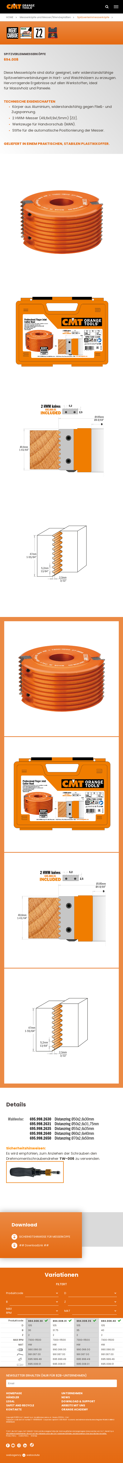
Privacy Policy (11, 1436)
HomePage (14, 1393)
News (65, 1397)
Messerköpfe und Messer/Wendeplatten (45, 17)
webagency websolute (23, 1455)
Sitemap (34, 1436)
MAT (67, 1311)
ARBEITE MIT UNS (73, 1405)
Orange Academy (74, 1409)
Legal (10, 1401)
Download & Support (78, 1401)
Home (9, 17)
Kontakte (14, 1409)
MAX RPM (9, 1311)
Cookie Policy (24, 1436)
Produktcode (14, 1293)
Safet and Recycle (20, 1405)
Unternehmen (71, 1393)
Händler (12, 1397)
